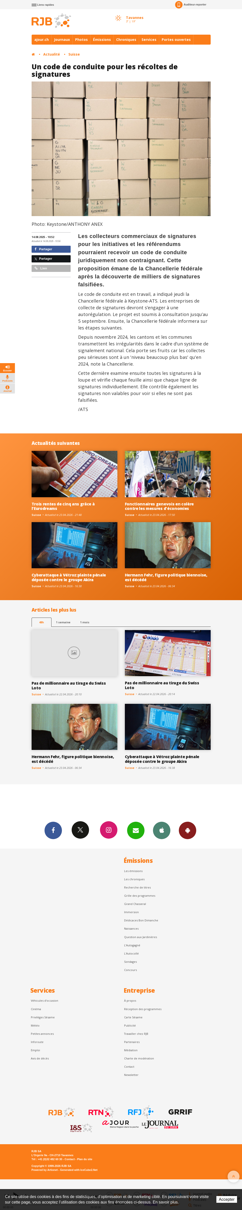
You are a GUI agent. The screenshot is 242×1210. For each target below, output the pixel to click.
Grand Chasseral (135, 903)
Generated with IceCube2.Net (78, 1169)
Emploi (35, 1050)
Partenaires (132, 1042)
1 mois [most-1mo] (84, 622)
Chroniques (126, 39)
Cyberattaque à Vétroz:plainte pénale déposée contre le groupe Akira (69, 577)
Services (149, 39)
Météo (35, 1025)
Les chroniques (134, 879)
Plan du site (84, 1159)
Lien (41, 268)
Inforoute (37, 1042)
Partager (43, 249)
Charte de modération (139, 1058)
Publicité (130, 1025)
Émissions (102, 39)
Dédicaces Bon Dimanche (141, 920)
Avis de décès (40, 1058)
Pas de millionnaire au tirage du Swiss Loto (69, 685)
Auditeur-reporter (190, 4)
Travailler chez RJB (136, 1033)
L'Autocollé (131, 953)
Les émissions (133, 871)
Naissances (131, 928)
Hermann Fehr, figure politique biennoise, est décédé (166, 577)
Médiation (131, 1050)
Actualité (51, 54)
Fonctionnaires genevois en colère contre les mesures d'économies (159, 506)
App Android (187, 830)
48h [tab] (41, 622)
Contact (129, 1066)
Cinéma (36, 1009)
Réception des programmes (142, 1009)
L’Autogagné (132, 945)
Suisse (74, 54)
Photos (81, 39)
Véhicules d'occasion (44, 1000)
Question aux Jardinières (140, 937)
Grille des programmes (139, 895)
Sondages (130, 961)
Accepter (227, 1199)
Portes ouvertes (176, 39)
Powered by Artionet (45, 1169)
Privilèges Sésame (43, 1017)
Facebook (53, 830)
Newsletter (131, 1074)
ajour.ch (41, 39)
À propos (130, 1000)
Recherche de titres (137, 887)
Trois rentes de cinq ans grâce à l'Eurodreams (63, 506)
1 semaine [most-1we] (63, 622)
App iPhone (161, 830)
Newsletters (136, 830)
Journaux (62, 39)
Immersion (131, 912)
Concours (130, 969)
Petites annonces (42, 1033)
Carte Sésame (133, 1017)
